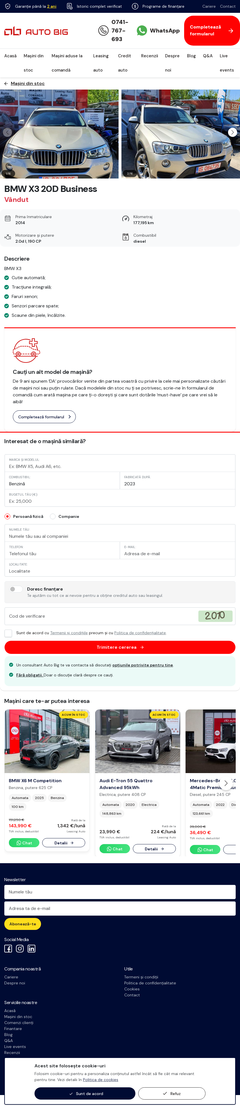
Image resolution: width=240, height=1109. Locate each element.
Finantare (13, 1028)
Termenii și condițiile (69, 632)
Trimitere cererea (120, 647)
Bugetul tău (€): (23, 494)
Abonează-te (22, 923)
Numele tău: (19, 530)
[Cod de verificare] (120, 616)
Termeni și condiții (141, 977)
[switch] (16, 589)
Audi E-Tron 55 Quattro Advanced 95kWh (125, 784)
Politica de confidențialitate (140, 632)
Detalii (63, 843)
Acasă (10, 56)
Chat (24, 843)
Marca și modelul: (24, 460)
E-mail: (130, 547)
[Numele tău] (120, 892)
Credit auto (124, 63)
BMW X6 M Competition (35, 781)
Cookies (132, 989)
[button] (232, 132)
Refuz (172, 1093)
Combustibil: (19, 477)
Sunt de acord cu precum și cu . (86, 633)
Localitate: (18, 564)
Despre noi (172, 63)
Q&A (208, 56)
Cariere (209, 6)
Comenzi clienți (18, 1022)
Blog (191, 56)
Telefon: (16, 547)
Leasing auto (101, 63)
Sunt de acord (86, 1093)
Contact (228, 6)
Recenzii (149, 56)
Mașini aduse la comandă (67, 63)
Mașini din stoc (34, 63)
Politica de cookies (100, 1079)
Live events (227, 63)
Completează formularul (44, 416)
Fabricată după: (137, 477)
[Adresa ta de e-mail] (120, 908)
